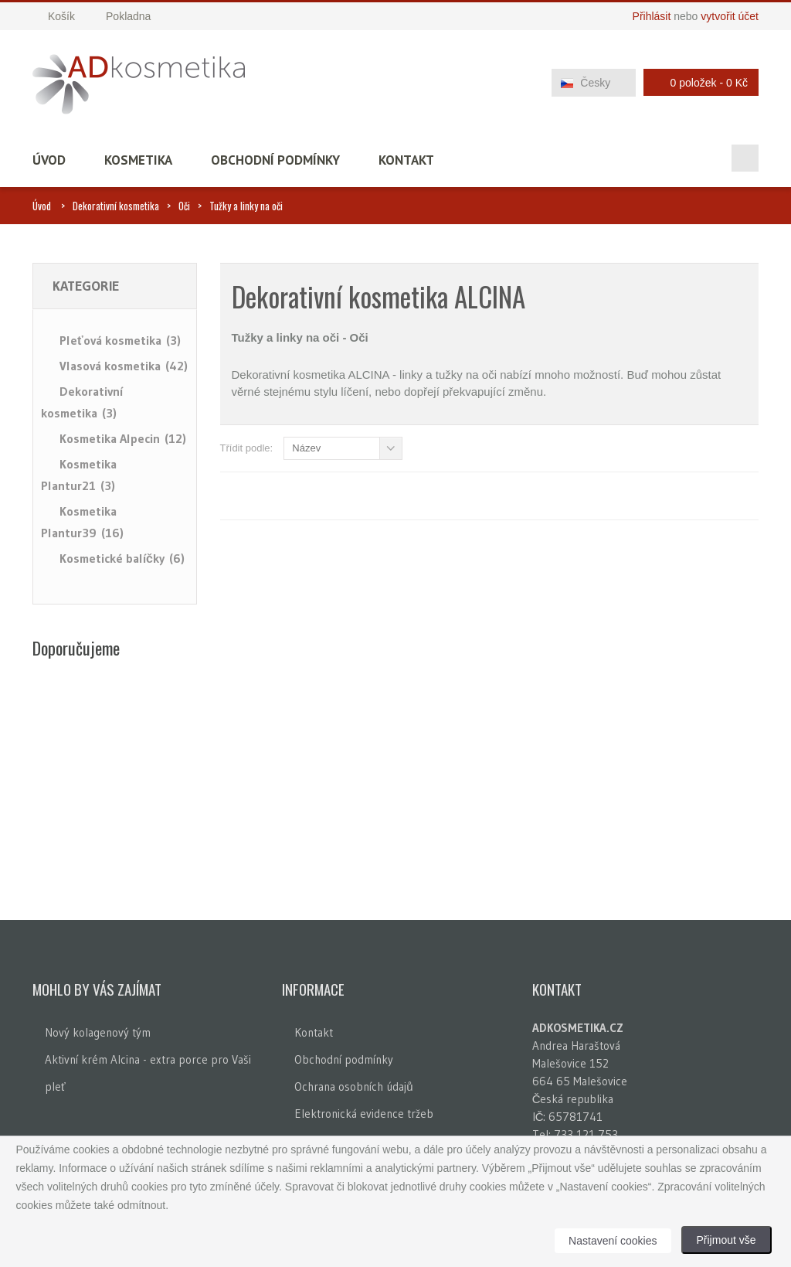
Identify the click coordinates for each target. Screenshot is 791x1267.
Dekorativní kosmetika (116, 205)
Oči (184, 205)
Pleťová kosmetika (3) (120, 340)
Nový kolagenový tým (98, 1032)
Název (306, 448)
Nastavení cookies (613, 1241)
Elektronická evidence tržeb (363, 1113)
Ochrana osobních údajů (353, 1086)
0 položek (697, 82)
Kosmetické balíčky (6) (122, 558)
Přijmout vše (726, 1240)
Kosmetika (138, 160)
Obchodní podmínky (275, 160)
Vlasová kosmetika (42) (123, 365)
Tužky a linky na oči (246, 205)
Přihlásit (652, 16)
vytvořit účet (730, 16)
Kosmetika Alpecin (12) (122, 438)
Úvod (49, 160)
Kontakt (406, 160)
